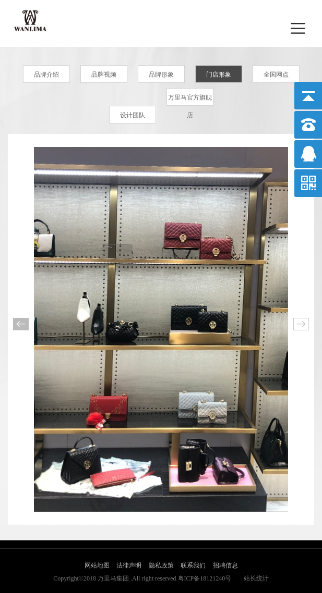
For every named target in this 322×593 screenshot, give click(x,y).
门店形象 (218, 74)
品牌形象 (161, 74)
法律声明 (128, 565)
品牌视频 (103, 74)
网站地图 (97, 565)
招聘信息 (225, 565)
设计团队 (132, 115)
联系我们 (193, 565)
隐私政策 (161, 565)
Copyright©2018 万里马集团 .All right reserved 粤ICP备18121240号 (142, 578)
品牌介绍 (46, 74)
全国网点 (276, 74)
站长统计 (256, 578)
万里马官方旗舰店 (190, 100)
